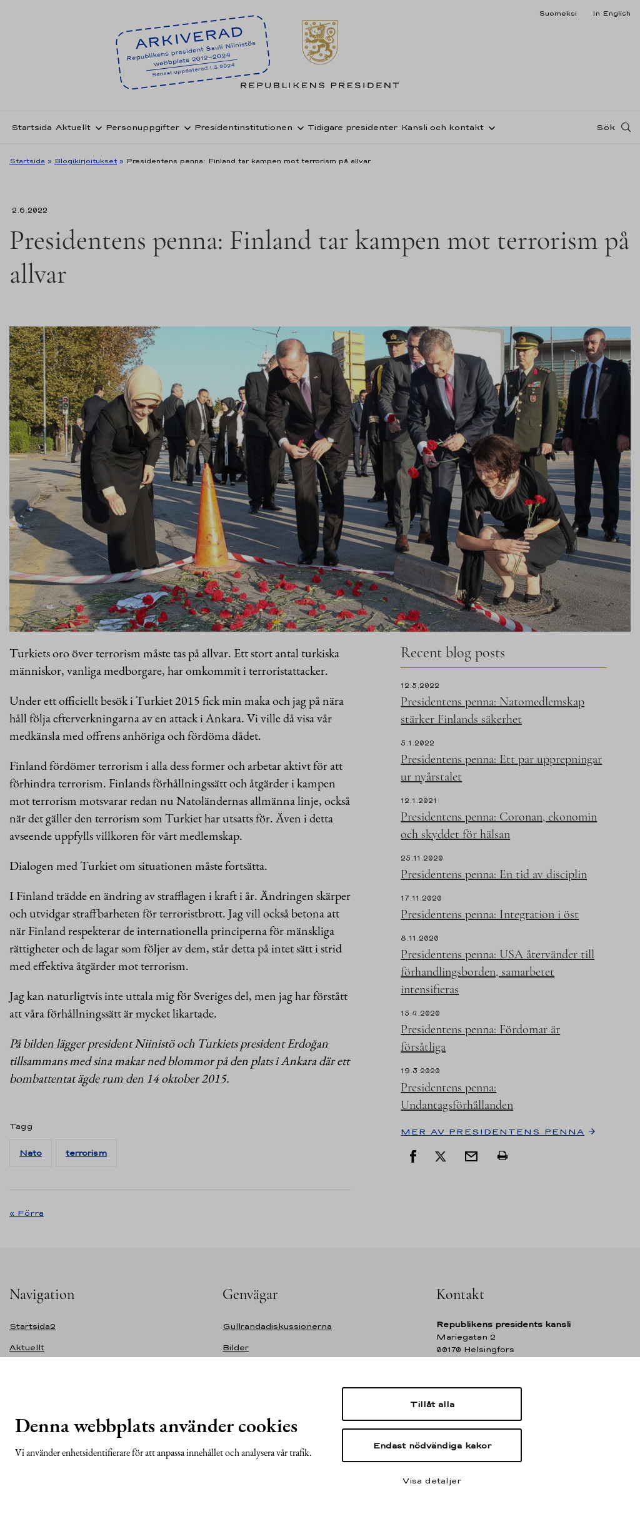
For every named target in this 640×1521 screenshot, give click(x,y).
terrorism (86, 1153)
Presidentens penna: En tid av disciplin (494, 874)
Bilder (235, 1347)
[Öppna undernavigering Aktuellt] (96, 126)
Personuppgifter (142, 127)
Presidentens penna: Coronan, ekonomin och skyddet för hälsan (499, 825)
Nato (30, 1153)
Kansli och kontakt (442, 127)
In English (611, 13)
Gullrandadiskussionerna (277, 1326)
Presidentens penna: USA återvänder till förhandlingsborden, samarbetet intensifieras (497, 972)
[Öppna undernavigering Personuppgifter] (185, 126)
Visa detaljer (431, 1480)
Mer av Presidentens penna (492, 1131)
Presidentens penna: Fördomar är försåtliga (480, 1038)
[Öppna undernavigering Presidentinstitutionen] (298, 126)
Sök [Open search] (605, 127)
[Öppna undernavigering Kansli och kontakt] (489, 126)
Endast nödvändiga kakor (432, 1445)
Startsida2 (32, 1326)
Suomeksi (558, 13)
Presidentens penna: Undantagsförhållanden (457, 1096)
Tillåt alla (432, 1404)
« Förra (26, 1212)
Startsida (31, 127)
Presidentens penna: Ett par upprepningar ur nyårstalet (501, 768)
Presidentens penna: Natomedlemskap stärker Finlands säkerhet (492, 710)
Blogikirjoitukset (85, 160)
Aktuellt (73, 127)
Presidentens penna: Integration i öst (490, 914)
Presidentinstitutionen (243, 127)
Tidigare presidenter (353, 127)
